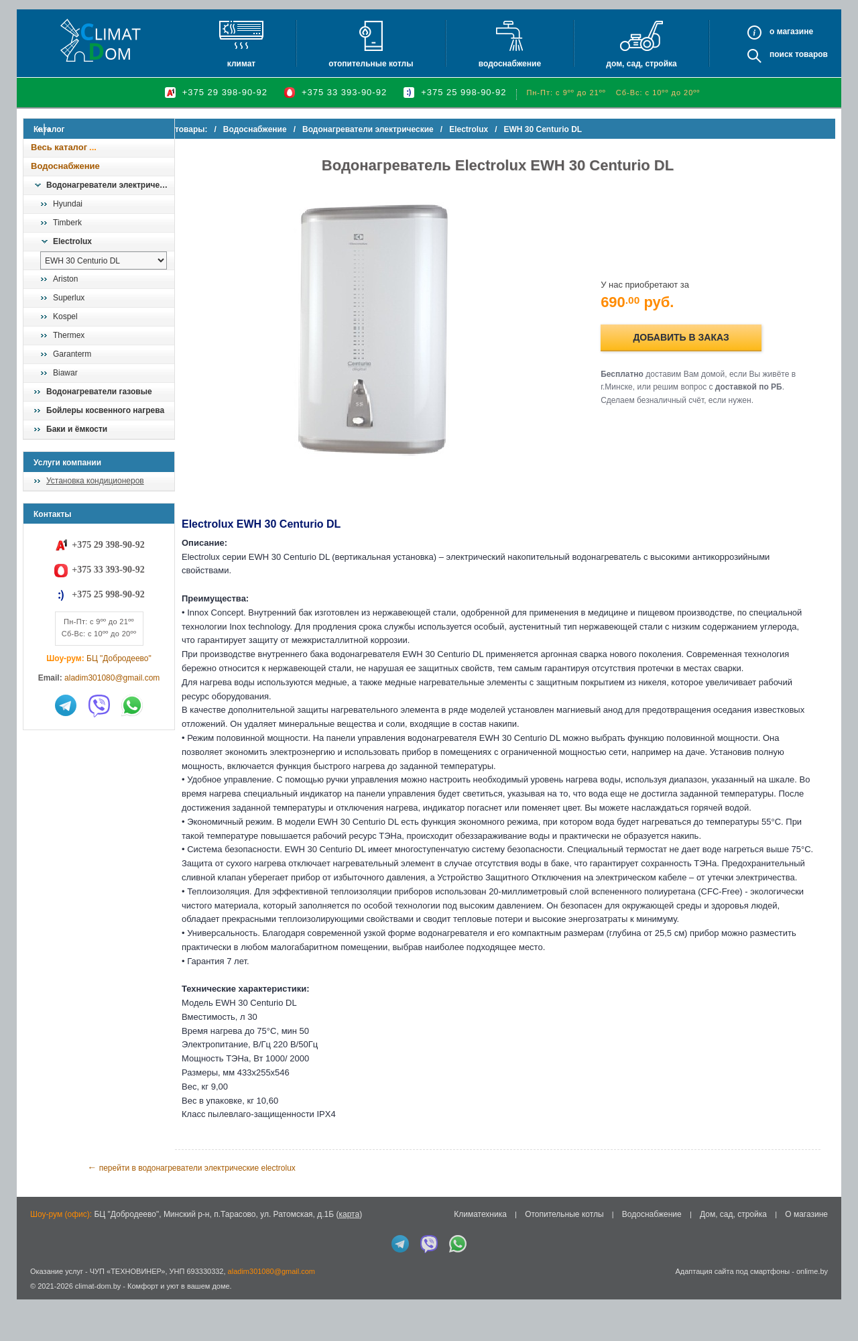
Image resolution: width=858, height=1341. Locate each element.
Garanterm (72, 354)
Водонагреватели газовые (99, 391)
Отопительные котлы (370, 63)
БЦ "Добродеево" (118, 658)
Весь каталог (59, 147)
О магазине (806, 1256)
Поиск (781, 54)
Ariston (65, 279)
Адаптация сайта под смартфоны (732, 1313)
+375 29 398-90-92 (224, 92)
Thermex (68, 335)
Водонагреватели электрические (110, 185)
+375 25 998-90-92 (463, 92)
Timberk (67, 222)
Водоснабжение (510, 63)
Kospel (65, 316)
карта (349, 1256)
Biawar (65, 372)
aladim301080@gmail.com (112, 678)
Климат (241, 63)
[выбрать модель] (103, 260)
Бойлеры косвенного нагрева (105, 410)
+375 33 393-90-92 (344, 92)
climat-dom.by (98, 1328)
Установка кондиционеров (95, 480)
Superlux (68, 297)
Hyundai (67, 204)
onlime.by (812, 1313)
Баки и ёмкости (76, 429)
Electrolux (72, 241)
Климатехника (480, 1256)
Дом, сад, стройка (641, 63)
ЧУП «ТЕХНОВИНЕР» (128, 1313)
